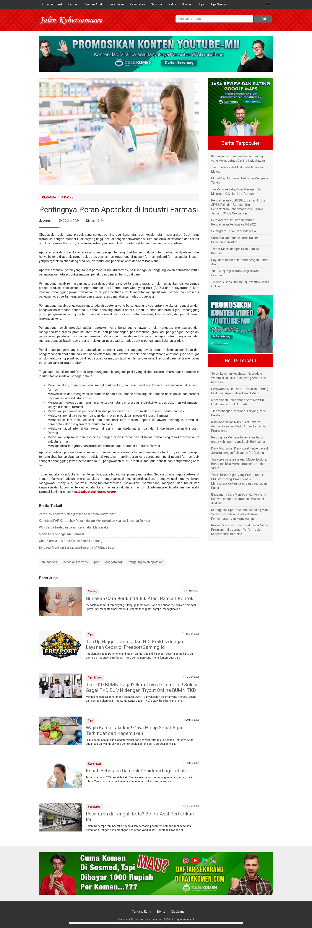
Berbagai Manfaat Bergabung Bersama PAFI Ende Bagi (76, 547)
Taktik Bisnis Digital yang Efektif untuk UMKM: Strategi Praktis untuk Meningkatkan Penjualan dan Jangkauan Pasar (239, 481)
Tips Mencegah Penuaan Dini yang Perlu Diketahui (238, 413)
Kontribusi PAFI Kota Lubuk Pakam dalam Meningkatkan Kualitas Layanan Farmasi (95, 520)
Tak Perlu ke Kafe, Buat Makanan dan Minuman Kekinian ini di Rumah (236, 191)
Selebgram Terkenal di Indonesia (233, 231)
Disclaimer (178, 911)
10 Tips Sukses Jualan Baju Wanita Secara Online (240, 284)
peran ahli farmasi (75, 562)
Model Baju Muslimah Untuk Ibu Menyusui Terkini (239, 180)
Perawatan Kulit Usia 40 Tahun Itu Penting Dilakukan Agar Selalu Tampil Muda (239, 391)
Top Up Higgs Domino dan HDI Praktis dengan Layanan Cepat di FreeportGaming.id (135, 644)
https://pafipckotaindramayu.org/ (93, 491)
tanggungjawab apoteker (145, 562)
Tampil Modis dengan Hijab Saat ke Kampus (235, 251)
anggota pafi (114, 562)
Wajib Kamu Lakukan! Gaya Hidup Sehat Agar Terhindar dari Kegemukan (134, 730)
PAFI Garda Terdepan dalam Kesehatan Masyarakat (74, 527)
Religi (172, 4)
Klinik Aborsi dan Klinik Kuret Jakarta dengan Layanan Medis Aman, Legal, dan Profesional (239, 426)
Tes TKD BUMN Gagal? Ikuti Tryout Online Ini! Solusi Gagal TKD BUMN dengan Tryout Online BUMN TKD (141, 687)
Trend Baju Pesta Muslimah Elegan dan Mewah (238, 169)
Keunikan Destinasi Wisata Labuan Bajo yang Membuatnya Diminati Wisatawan (238, 158)
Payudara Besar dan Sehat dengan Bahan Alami (239, 262)
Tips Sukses (219, 4)
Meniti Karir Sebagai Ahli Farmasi (61, 534)
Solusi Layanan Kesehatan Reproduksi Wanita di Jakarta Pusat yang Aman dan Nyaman (238, 378)
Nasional (156, 4)
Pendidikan (94, 806)
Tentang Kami (141, 911)
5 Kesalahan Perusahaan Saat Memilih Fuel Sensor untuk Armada (237, 402)
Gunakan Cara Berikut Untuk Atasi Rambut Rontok (139, 598)
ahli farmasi (49, 562)
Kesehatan (137, 4)
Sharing (187, 4)
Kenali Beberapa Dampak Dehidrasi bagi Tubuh (136, 770)
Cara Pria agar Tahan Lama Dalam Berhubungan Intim (234, 240)
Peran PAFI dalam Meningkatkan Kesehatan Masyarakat (77, 514)
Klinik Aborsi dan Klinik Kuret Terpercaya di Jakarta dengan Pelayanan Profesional (239, 450)
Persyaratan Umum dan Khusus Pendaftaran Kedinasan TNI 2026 (234, 222)
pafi (96, 562)
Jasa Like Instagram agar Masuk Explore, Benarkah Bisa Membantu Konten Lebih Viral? (239, 464)
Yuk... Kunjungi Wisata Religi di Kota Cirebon (235, 273)
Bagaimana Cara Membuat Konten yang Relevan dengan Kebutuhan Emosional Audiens (238, 499)
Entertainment (52, 4)
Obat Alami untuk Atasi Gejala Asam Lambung (70, 541)
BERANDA (49, 197)
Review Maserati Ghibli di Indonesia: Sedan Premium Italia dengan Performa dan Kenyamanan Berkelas (240, 530)
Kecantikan (116, 4)
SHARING (67, 197)
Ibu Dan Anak (94, 4)
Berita (161, 911)
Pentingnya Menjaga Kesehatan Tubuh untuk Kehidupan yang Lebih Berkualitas (238, 439)
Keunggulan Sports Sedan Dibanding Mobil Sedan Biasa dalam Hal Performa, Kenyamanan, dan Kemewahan (240, 514)
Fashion (73, 4)
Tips (202, 4)
